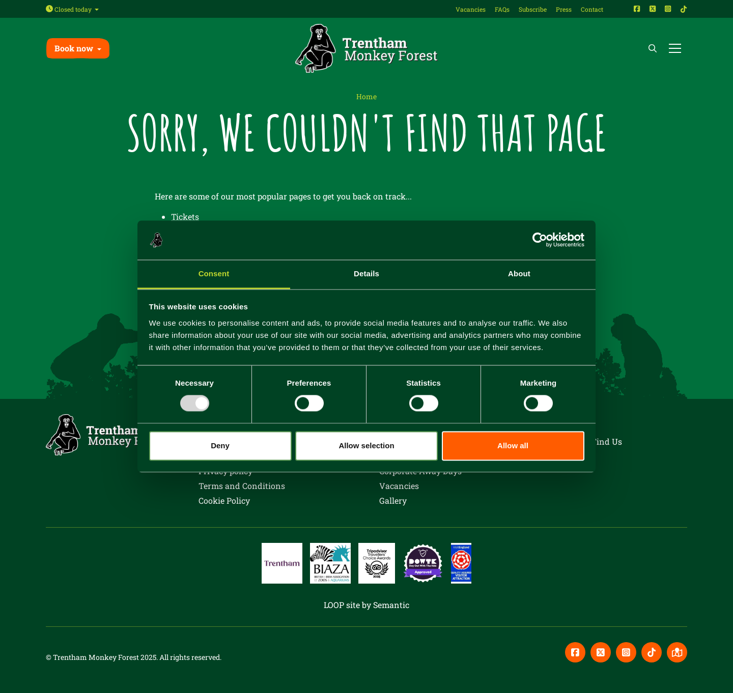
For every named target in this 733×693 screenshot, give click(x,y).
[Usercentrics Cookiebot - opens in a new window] (539, 240)
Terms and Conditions (242, 485)
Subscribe (533, 9)
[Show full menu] (675, 48)
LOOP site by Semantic (366, 604)
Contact (592, 9)
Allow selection (366, 445)
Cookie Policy (224, 500)
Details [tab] (366, 273)
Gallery (393, 500)
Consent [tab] (214, 273)
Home (366, 96)
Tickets (185, 216)
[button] (78, 48)
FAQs (502, 9)
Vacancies (471, 9)
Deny (220, 445)
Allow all (512, 445)
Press (564, 9)
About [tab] (519, 273)
